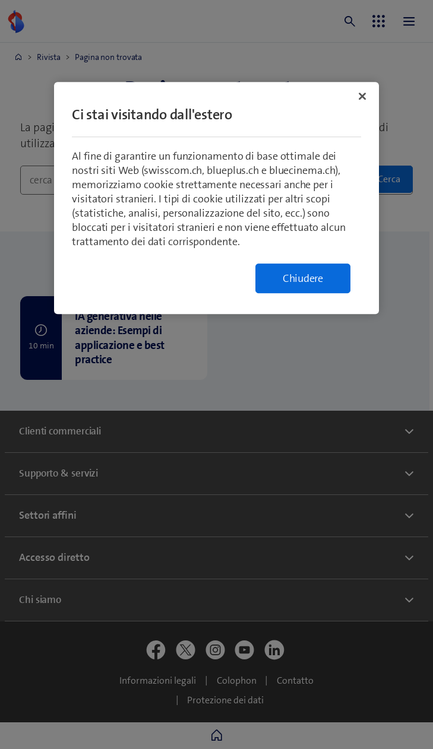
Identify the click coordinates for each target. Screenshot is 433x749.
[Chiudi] (362, 96)
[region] (216, 198)
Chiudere (303, 278)
